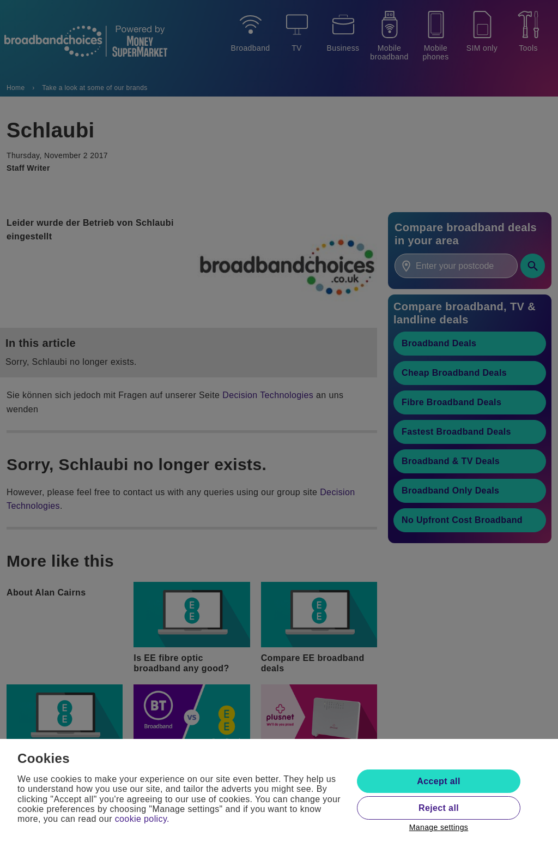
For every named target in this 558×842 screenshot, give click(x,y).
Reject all (438, 808)
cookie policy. (142, 818)
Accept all (438, 781)
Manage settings (439, 827)
